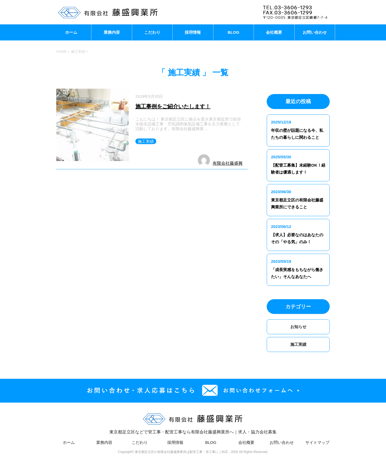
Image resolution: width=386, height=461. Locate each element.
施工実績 (146, 141)
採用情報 (193, 32)
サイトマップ (317, 442)
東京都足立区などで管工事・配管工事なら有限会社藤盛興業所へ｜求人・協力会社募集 (193, 421)
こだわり (152, 32)
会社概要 (274, 32)
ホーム (71, 32)
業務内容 (112, 32)
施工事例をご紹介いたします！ (172, 106)
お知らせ (298, 326)
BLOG (233, 32)
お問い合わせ (315, 32)
